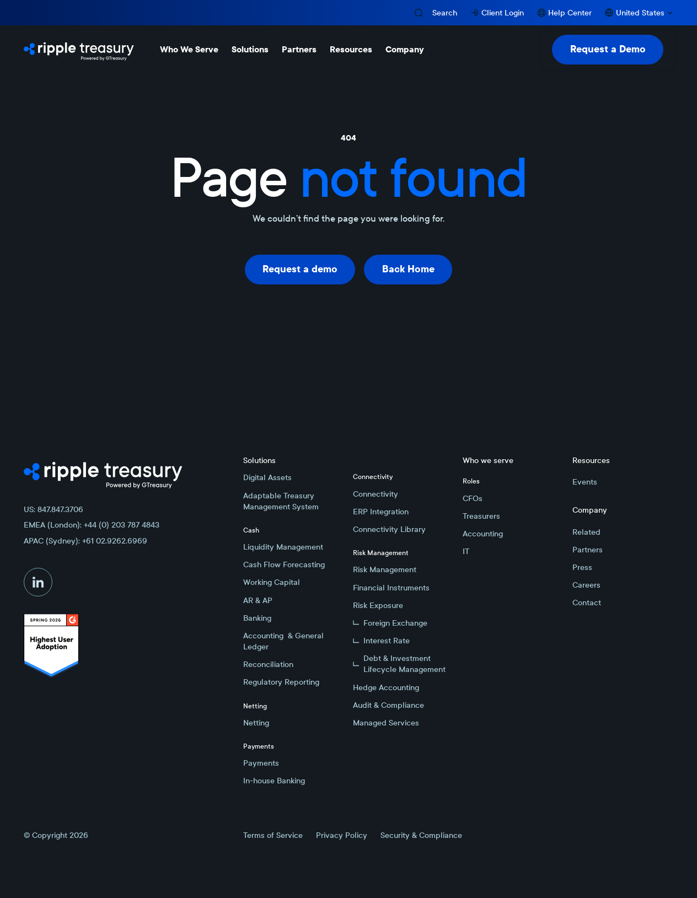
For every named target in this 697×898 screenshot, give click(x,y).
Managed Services (386, 723)
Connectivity (375, 494)
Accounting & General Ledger (283, 641)
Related (586, 532)
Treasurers (481, 516)
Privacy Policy (341, 835)
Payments (261, 763)
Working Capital (271, 582)
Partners (587, 550)
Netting (256, 723)
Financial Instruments (391, 588)
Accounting (483, 534)
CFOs (472, 498)
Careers (586, 585)
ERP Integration (381, 512)
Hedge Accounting (386, 687)
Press (582, 567)
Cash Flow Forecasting (284, 564)
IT (466, 551)
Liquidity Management (283, 547)
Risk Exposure (378, 605)
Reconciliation (268, 664)
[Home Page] (79, 49)
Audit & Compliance (388, 705)
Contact (586, 602)
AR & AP (257, 600)
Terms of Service (273, 835)
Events (584, 482)
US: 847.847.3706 (53, 509)
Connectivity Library (389, 529)
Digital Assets (267, 477)
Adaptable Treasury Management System (281, 501)
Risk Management (384, 569)
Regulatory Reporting (281, 682)
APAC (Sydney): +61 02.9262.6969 (85, 541)
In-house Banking (274, 781)
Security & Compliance (421, 835)
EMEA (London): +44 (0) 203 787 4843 (91, 525)
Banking (257, 618)
